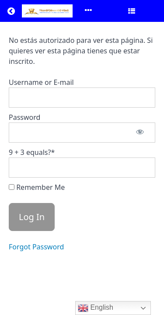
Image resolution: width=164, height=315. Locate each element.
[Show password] (140, 132)
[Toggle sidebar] (131, 11)
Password (24, 117)
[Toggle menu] (88, 11)
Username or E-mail (41, 82)
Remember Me (37, 187)
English (95, 308)
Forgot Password (36, 247)
